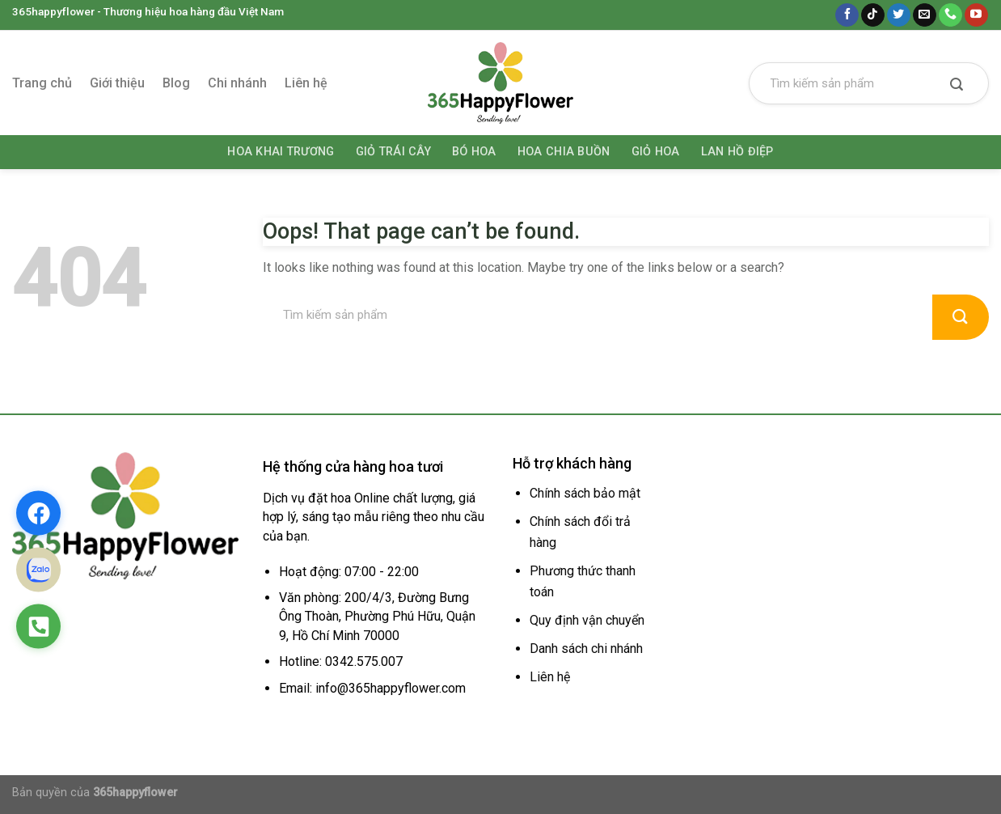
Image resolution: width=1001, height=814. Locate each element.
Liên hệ (306, 83)
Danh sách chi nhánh (586, 648)
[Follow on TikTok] (873, 15)
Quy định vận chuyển (587, 620)
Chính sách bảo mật (585, 493)
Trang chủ (42, 83)
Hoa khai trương (280, 152)
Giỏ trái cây (393, 152)
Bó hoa (474, 152)
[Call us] (950, 15)
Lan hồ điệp (737, 152)
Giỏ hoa (655, 152)
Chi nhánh (237, 83)
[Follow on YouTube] (976, 15)
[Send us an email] (924, 15)
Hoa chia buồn (563, 152)
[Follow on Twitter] (898, 15)
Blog (176, 83)
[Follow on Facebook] (847, 15)
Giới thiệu (117, 83)
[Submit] (956, 85)
